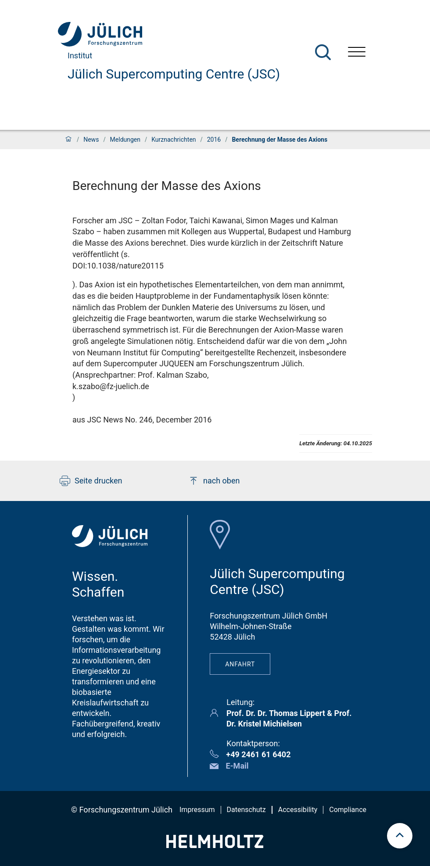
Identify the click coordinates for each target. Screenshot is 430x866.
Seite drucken (91, 481)
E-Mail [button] (237, 765)
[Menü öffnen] (356, 52)
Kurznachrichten (173, 139)
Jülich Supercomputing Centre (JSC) (174, 74)
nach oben (214, 481)
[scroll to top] (399, 835)
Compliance (347, 809)
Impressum (197, 809)
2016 (214, 139)
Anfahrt (240, 664)
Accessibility (298, 809)
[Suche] (323, 52)
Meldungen (125, 139)
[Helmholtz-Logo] (214, 845)
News (91, 139)
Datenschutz (246, 809)
